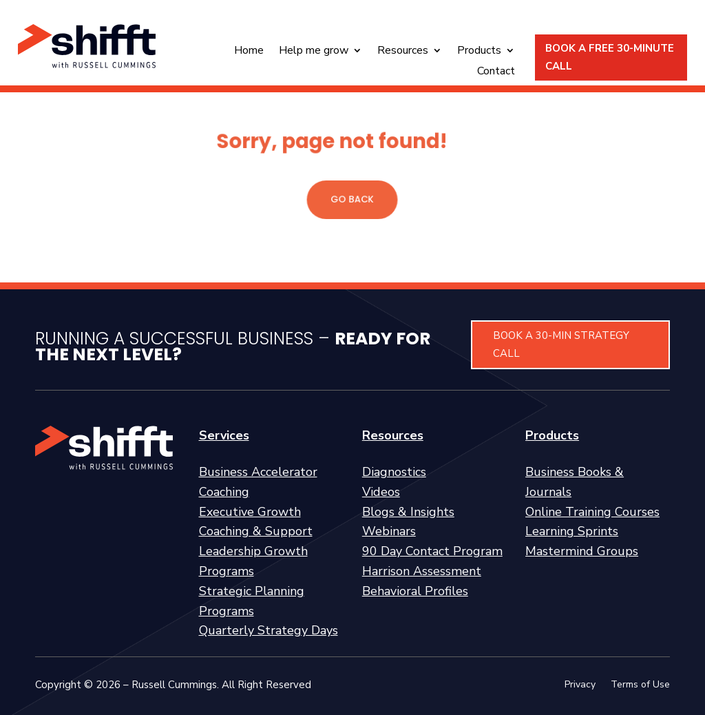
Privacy (580, 685)
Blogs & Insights (408, 512)
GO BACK (353, 199)
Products (479, 51)
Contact (496, 72)
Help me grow (313, 51)
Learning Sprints (571, 531)
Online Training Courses (592, 512)
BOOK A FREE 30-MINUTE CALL (609, 57)
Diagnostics (394, 472)
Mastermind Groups (581, 551)
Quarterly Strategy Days (268, 630)
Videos (381, 492)
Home (249, 51)
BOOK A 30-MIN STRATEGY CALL (561, 344)
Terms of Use (640, 685)
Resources (402, 51)
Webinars (389, 531)
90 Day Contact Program (432, 551)
